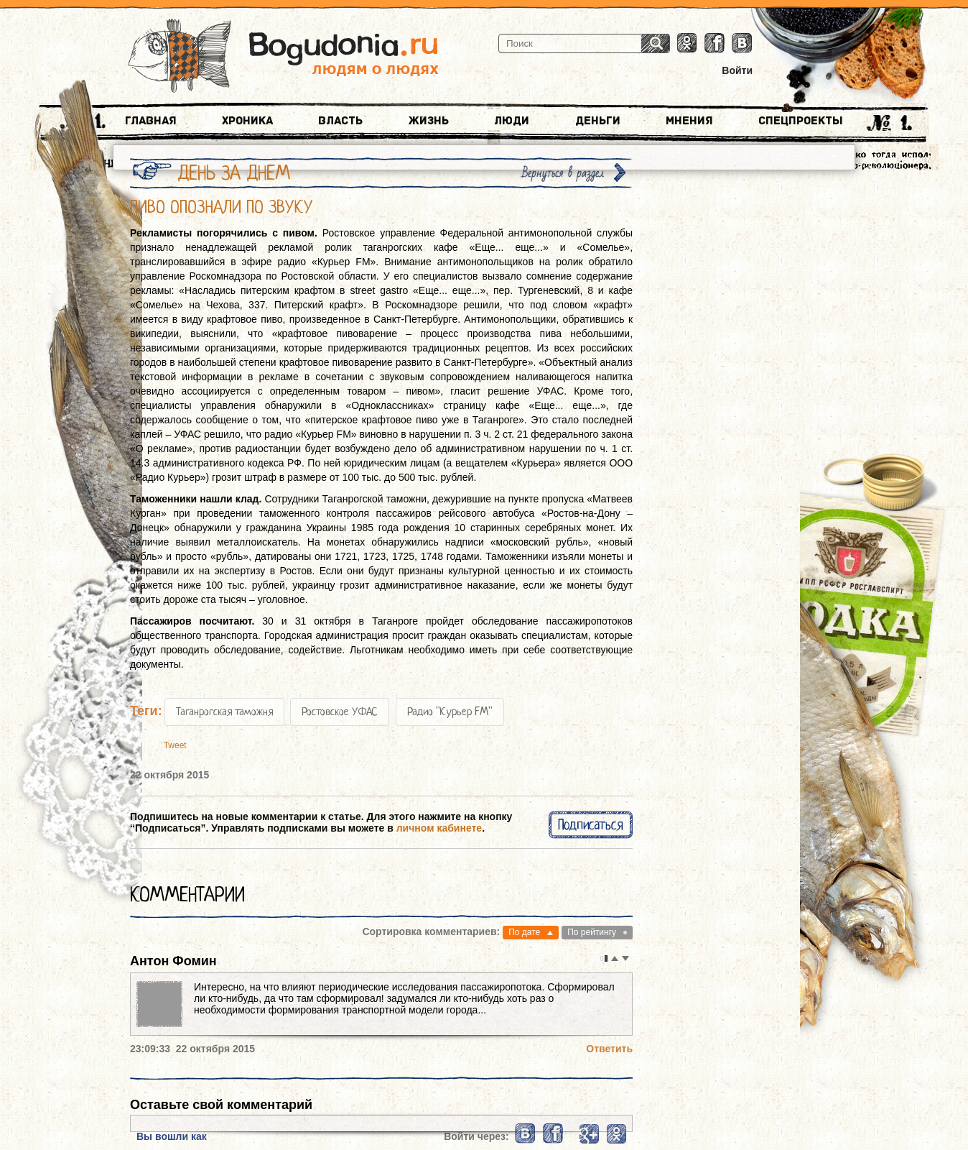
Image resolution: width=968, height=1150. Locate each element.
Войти (737, 70)
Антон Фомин (173, 961)
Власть (340, 121)
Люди (511, 121)
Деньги (597, 121)
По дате (524, 932)
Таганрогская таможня (224, 711)
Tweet (175, 745)
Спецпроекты (800, 121)
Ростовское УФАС (340, 711)
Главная (151, 121)
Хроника (247, 121)
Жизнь (429, 121)
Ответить (609, 1048)
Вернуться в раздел (563, 173)
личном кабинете (439, 828)
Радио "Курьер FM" (450, 711)
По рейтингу (591, 932)
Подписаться (590, 825)
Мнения (689, 121)
